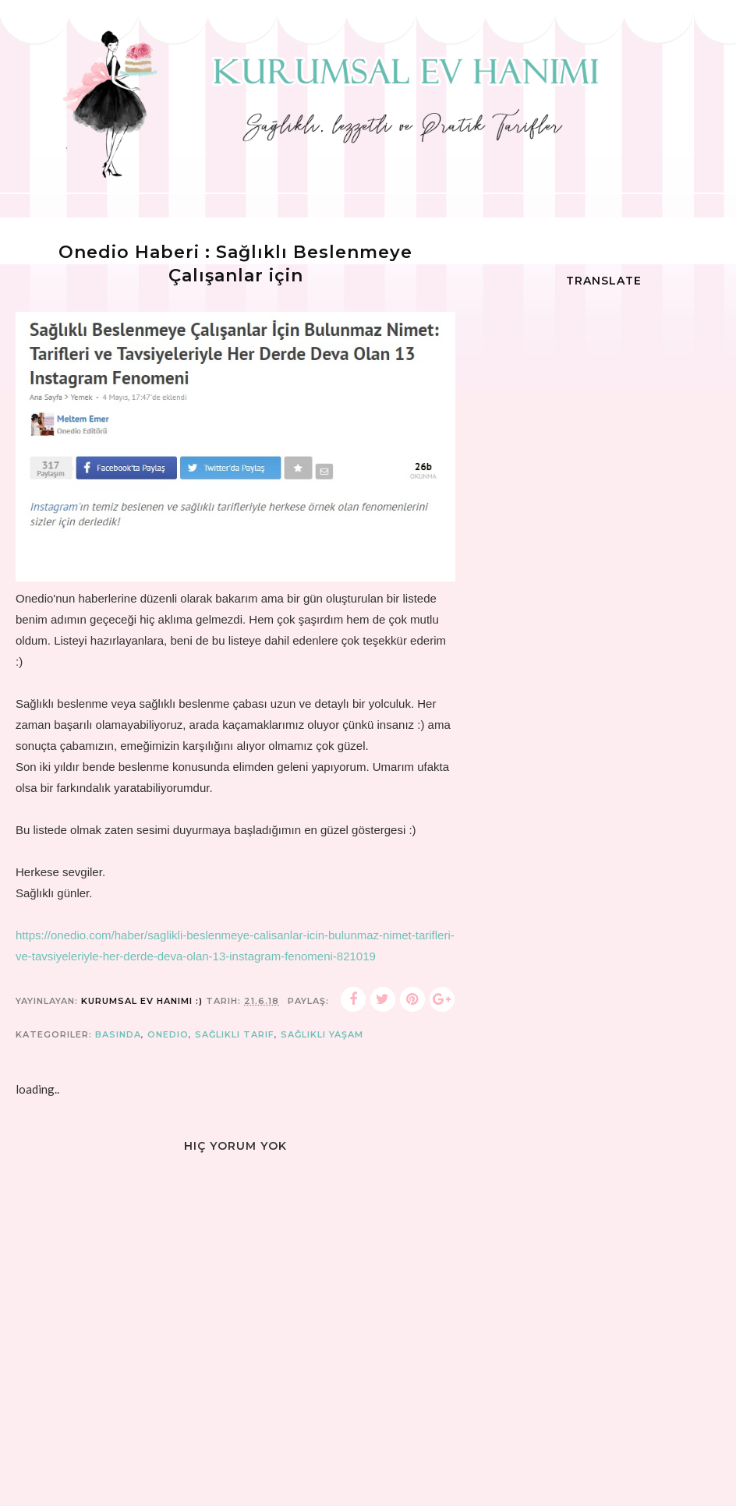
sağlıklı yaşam (322, 1034)
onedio (168, 1034)
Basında (118, 1034)
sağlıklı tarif (234, 1034)
